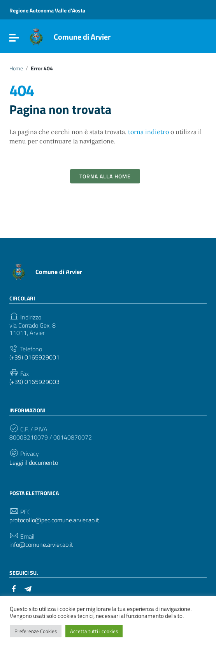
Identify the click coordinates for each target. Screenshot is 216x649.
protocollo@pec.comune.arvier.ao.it (54, 520)
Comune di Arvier (82, 37)
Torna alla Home (105, 176)
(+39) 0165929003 (34, 382)
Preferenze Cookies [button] (35, 631)
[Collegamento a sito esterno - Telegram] (28, 588)
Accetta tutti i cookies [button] (94, 631)
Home (16, 68)
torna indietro (148, 132)
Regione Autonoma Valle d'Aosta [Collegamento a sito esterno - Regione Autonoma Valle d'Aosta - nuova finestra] (47, 10)
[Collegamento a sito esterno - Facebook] (14, 588)
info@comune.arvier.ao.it (41, 544)
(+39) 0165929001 (34, 357)
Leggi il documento (33, 462)
